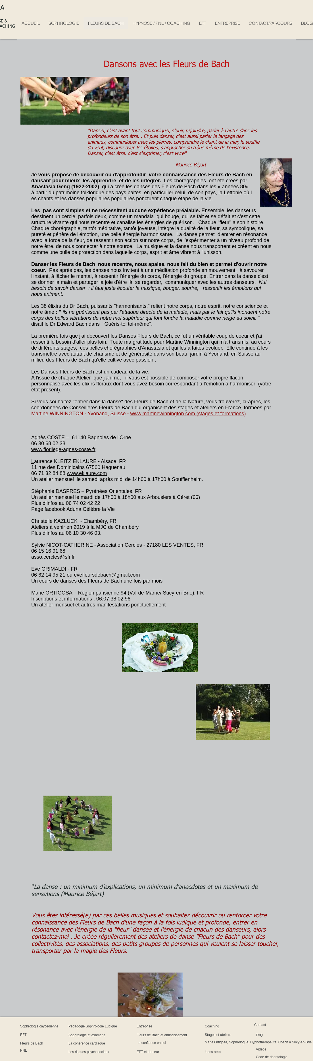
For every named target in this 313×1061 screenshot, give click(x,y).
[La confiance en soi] (166, 1043)
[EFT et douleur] (159, 1052)
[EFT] (35, 1035)
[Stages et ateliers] (231, 1035)
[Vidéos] (271, 1049)
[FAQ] (270, 1035)
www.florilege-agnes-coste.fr (63, 449)
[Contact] (266, 1025)
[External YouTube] (93, 718)
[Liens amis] (221, 1052)
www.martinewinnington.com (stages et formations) (188, 413)
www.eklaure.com (87, 473)
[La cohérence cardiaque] (104, 1043)
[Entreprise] (152, 1026)
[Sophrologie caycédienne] (58, 1026)
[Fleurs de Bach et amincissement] (187, 1035)
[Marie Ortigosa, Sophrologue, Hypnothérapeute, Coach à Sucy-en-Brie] (258, 1042)
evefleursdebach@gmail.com (107, 575)
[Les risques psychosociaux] (109, 1052)
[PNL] (35, 1050)
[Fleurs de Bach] (43, 1043)
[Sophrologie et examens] (105, 1035)
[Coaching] (219, 1026)
